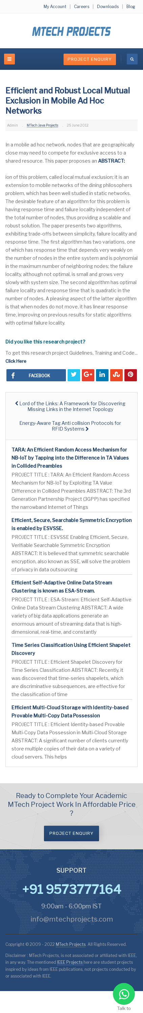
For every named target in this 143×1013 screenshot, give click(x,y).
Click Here (15, 361)
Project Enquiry (90, 59)
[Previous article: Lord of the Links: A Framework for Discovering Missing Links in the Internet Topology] (70, 406)
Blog (130, 6)
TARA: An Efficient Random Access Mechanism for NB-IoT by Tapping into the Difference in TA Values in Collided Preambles (70, 458)
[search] (132, 59)
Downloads (108, 6)
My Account (55, 6)
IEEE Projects (70, 962)
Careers (81, 6)
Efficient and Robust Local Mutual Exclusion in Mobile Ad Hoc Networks (67, 101)
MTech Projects (71, 944)
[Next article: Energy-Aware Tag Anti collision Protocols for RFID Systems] (70, 426)
